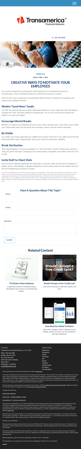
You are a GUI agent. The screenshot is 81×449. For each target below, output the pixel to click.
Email (8, 207)
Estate (44, 354)
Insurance (45, 357)
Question (7, 221)
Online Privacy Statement (9, 393)
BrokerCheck (39, 371)
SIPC (12, 410)
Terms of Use (6, 397)
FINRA (9, 410)
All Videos (45, 367)
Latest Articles (46, 365)
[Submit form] (9, 240)
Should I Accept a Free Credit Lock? (59, 283)
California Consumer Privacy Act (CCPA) (55, 385)
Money (44, 361)
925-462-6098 (58, 38)
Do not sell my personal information (37, 386)
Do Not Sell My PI (7, 400)
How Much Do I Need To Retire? (59, 326)
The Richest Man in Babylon (21, 283)
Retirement (45, 350)
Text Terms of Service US (19, 400)
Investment (45, 352)
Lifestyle (44, 363)
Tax (43, 359)
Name (8, 194)
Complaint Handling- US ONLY (18, 397)
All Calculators (46, 369)
